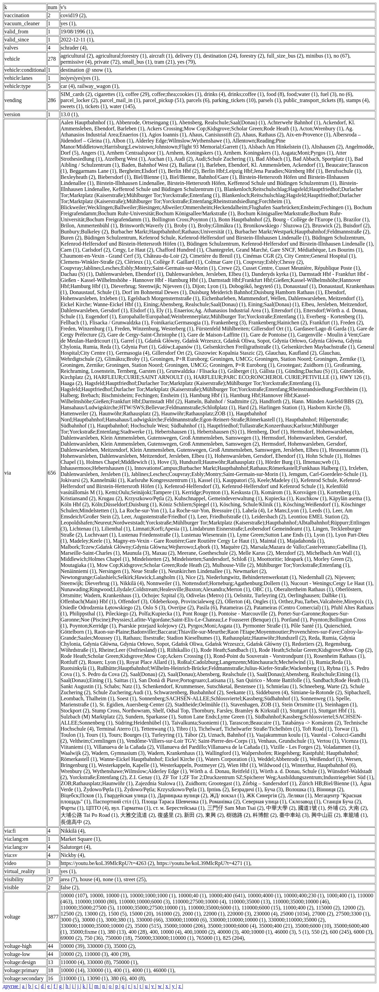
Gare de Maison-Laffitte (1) (217, 335)
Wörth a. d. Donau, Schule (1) (292, 771)
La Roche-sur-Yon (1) (142, 510)
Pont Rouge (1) (199, 613)
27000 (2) (322, 914)
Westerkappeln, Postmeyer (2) (191, 765)
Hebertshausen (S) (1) (220, 432)
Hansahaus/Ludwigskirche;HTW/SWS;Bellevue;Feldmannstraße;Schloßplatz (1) (148, 407)
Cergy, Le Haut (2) (133, 250)
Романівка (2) (224, 801)
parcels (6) (197, 100)
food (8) (275, 94)
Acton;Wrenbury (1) (321, 128)
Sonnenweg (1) (317, 698)
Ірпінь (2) (218, 789)
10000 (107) (74, 895)
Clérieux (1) (137, 262)
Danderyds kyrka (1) (274, 274)
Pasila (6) (206, 607)
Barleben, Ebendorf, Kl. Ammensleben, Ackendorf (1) (264, 165)
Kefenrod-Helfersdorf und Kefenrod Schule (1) (272, 486)
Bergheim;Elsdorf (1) (142, 171)
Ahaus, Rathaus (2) (262, 134)
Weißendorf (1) (325, 759)
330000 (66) (149, 920)
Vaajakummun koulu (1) (282, 735)
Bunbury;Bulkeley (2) (84, 231)
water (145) (121, 106)
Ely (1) (163, 310)
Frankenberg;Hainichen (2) (277, 322)
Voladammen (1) (341, 747)
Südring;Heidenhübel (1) (142, 723)
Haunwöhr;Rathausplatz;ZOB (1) (197, 413)
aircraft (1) (160, 56)
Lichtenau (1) (84, 529)
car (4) (68, 86)
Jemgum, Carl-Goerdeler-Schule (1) (327, 474)
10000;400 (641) (227, 895)
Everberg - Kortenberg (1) (334, 316)
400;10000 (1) (256, 932)
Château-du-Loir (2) (165, 256)
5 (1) (303, 932)
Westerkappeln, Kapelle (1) (127, 765)
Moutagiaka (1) (77, 565)
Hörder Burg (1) (282, 462)
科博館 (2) (265, 815)
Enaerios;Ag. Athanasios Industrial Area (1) (221, 310)
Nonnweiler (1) (162, 583)
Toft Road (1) (316, 729)
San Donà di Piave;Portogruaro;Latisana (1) (186, 680)
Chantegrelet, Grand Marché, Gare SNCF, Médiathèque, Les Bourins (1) (284, 250)
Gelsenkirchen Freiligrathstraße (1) (241, 347)
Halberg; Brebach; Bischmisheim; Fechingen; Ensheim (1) (124, 395)
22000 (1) (214, 914)
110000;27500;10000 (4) (199, 901)
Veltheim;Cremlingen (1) (96, 741)
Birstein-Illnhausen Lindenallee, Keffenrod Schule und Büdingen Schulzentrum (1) (209, 186)
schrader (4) (74, 48)
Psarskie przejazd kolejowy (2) (152, 626)
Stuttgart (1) (302, 710)
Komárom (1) (275, 492)
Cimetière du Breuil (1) (215, 256)
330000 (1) (99, 970)
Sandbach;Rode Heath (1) (340, 680)
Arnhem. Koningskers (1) (251, 153)
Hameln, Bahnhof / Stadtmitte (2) (220, 401)
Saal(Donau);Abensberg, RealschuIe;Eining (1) (307, 674)
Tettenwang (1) (157, 729)
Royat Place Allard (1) (150, 662)
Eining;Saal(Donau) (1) (273, 304)
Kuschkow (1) (311, 498)
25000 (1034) (295, 914)
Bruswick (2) (326, 225)
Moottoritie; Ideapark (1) (284, 559)
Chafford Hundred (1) (179, 250)
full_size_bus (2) (285, 56)
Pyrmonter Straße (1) (265, 626)
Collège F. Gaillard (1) (177, 262)
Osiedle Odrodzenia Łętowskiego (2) (100, 607)
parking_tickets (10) (233, 100)
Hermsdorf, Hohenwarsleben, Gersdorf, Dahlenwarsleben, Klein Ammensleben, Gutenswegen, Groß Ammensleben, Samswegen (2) (204, 441)
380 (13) (116, 932)
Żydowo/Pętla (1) (102, 789)
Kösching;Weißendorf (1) (311, 504)
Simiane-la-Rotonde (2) (316, 692)
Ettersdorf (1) (286, 310)
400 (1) (121, 970)
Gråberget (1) (242, 371)
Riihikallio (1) (182, 650)
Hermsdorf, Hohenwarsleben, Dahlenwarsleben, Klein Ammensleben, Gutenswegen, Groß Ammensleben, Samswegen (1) (207, 435)
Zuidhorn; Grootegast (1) (213, 783)
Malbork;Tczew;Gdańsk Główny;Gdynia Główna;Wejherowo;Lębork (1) (139, 547)
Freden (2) (351, 322)
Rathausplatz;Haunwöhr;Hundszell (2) (264, 638)
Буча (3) (273, 789)
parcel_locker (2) (79, 100)
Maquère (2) (234, 547)
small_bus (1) (137, 62)
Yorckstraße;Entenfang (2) (97, 777)
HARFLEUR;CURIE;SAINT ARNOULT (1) (142, 377)
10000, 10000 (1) (108, 895)
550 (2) (319, 932)
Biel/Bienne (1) (150, 177)
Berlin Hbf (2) (183, 171)
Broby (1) (184, 225)
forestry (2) (252, 56)
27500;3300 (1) (352, 914)
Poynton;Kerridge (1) (92, 626)
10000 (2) (71, 954)
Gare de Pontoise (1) (272, 335)
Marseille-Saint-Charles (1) (90, 553)
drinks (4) (214, 94)
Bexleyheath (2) (78, 177)
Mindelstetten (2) (150, 559)
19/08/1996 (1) (77, 31)
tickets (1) (96, 106)
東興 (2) (214, 815)
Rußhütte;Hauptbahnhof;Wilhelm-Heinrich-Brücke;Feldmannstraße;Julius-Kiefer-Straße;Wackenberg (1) (210, 668)
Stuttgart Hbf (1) (336, 710)
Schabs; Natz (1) (122, 686)
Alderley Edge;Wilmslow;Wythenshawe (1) (182, 140)
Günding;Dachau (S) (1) (311, 371)
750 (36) (93, 938)
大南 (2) (357, 808)
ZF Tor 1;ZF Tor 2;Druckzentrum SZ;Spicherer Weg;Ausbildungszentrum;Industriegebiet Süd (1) (268, 777)
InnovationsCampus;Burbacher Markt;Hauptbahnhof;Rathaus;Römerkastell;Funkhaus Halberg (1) (240, 468)
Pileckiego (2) (120, 613)
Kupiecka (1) (279, 498)
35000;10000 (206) (184, 926)
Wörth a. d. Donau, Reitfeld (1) (223, 771)
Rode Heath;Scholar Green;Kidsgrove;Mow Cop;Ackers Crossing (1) (136, 656)
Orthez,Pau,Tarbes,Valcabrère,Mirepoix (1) (325, 601)
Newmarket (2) (249, 571)
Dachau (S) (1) (77, 274)
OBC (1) (262, 589)
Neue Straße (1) (148, 571)
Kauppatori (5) (239, 480)
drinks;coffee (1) (246, 94)
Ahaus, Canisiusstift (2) (214, 134)
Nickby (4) (72, 855)
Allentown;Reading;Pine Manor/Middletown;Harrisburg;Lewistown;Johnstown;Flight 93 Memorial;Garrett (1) (173, 144)
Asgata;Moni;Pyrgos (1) (307, 153)
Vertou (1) (328, 741)
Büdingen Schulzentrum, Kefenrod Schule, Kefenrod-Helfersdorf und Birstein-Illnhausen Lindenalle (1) (196, 238)
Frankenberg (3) (228, 322)
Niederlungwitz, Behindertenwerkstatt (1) (251, 577)
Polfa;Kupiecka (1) (159, 613)
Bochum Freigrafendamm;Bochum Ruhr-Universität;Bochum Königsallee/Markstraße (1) (216, 210)
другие (11, 986)
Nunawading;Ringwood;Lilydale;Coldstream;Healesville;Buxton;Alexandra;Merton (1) (155, 589)
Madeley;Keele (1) (89, 541)
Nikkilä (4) (132, 583)
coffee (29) (137, 94)
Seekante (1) (239, 692)
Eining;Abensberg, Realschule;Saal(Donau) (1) (194, 304)
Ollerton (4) (237, 601)
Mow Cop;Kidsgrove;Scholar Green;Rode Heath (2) (153, 565)
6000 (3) (363, 932)
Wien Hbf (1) (241, 765)
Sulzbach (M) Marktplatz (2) (92, 716)
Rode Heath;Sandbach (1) (228, 650)
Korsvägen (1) (308, 492)
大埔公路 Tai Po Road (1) (89, 815)
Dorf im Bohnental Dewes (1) (154, 292)
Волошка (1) (299, 789)
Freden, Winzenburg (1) (86, 328)
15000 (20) (141, 914)
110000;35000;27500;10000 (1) (151, 907)
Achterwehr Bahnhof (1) (293, 122)
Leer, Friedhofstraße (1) (223, 516)
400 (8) (137, 978)
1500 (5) (117, 914)
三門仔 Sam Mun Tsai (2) (235, 808)
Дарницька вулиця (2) (182, 795)
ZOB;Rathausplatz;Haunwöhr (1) (97, 783)
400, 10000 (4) (166, 932)
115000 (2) (328, 907)
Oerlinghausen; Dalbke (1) (316, 595)
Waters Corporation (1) (230, 759)
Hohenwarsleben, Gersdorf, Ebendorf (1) (259, 456)
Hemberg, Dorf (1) (267, 432)
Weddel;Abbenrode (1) (282, 759)
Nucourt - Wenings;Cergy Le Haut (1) (331, 583)
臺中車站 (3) (294, 815)
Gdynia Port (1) (138, 347)
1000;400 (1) (340, 895)
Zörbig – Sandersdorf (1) (269, 783)
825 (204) (233, 938)
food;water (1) (302, 94)
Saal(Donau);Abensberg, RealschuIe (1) (210, 674)
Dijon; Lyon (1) (209, 286)
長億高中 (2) (75, 822)
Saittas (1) (125, 680)
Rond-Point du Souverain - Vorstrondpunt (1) (262, 656)
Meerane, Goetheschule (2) (206, 553)
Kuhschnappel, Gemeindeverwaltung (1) (218, 498)
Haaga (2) (71, 383)
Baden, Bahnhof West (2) (148, 165)
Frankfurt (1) (324, 322)
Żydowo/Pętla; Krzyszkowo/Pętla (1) (164, 789)
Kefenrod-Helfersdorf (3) (191, 486)
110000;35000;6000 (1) (213, 907)
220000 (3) (239, 914)
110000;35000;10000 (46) (301, 901)
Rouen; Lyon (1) (106, 662)
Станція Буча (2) (342, 801)
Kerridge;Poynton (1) (205, 492)
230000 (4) (266, 914)
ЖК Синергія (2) (266, 795)
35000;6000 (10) (313, 926)
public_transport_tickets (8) (313, 100)
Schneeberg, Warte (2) (323, 686)
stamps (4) (357, 100)
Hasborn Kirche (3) (328, 407)
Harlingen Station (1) (282, 407)
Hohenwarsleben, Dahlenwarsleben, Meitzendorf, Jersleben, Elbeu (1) (136, 456)
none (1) (112, 879)
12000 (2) (353, 907)
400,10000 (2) (199, 932)
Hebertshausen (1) (174, 432)
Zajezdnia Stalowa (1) (159, 783)
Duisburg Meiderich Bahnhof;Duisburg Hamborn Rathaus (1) (255, 292)
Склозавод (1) (304, 801)
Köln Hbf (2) (75, 504)
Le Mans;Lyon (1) (286, 510)
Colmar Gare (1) (222, 262)
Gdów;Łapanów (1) (179, 347)
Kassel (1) (209, 480)
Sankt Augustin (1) (81, 686)
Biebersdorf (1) (114, 177)
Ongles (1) (264, 601)
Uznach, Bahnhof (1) (230, 735)
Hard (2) (247, 407)
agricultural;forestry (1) (121, 56)
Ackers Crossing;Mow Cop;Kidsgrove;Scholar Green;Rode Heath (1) (222, 128)
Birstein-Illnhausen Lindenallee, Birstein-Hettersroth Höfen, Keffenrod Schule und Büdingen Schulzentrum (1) (216, 183)
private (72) (107, 62)
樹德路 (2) (238, 815)
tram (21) (164, 62)
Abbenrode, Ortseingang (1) (146, 122)
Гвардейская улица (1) (129, 795)
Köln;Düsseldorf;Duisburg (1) (123, 504)
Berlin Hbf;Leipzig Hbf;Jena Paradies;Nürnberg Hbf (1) (261, 171)
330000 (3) (99, 946)
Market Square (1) (80, 839)
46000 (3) (285, 932)
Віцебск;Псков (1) (81, 795)
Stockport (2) (75, 710)
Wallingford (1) (222, 753)
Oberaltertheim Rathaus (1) (303, 589)
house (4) (90, 879)
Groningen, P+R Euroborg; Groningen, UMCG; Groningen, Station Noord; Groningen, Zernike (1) (257, 359)
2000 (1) (191, 914)
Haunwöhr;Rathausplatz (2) (128, 413)
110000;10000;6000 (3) (144, 901)
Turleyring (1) (167, 735)
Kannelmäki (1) (107, 480)
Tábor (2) (195, 735)
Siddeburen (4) (272, 692)
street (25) (135, 879)
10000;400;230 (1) (304, 895)
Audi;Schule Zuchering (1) (224, 159)
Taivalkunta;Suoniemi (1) (199, 723)
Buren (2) (71, 238)
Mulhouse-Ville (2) (233, 565)
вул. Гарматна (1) (130, 808)
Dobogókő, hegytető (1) (254, 286)
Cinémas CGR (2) (262, 256)
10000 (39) (73, 946)
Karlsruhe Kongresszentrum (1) (161, 480)
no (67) (341, 56)
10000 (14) (73, 970)
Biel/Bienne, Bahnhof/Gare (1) (203, 177)
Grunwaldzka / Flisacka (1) (195, 371)
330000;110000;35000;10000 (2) (96, 926)
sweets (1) (72, 106)
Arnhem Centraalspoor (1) (134, 153)
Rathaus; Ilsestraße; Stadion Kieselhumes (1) (171, 638)
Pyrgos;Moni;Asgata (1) (214, 626)
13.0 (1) (69, 114)
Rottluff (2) (73, 662)
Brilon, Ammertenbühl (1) (89, 225)
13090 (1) (97, 978)
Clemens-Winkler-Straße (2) (91, 262)
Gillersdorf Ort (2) (172, 353)
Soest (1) (126, 698)
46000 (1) (163, 970)
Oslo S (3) (154, 607)
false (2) (69, 887)
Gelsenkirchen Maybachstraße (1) (317, 347)
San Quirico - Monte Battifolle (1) (273, 680)
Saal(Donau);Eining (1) (86, 680)
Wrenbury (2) (75, 771)
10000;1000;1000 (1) (153, 895)
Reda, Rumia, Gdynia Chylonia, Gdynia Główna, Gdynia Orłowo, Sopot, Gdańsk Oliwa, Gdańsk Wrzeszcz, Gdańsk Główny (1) (208, 641)
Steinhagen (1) (340, 704)
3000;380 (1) (119, 920)
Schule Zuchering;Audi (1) (122, 692)
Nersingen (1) (113, 571)
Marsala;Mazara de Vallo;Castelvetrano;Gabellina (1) (307, 547)
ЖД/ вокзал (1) (227, 795)
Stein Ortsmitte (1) (302, 704)
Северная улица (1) (264, 801)
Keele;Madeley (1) (277, 480)
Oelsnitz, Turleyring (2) (259, 595)
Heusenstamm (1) (348, 450)
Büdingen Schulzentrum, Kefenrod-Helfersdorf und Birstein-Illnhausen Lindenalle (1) (280, 244)
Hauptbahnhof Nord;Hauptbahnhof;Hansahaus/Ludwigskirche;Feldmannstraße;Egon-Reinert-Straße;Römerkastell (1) (172, 416)
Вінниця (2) (329, 789)
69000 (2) (71, 938)
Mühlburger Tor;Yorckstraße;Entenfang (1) (302, 565)
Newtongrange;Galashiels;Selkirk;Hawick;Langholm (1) (122, 577)
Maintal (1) (272, 541)
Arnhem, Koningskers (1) (193, 153)
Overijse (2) (181, 607)
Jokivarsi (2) (74, 480)
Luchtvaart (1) (100, 535)
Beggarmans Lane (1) (92, 171)
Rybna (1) (337, 668)
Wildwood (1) (273, 765)
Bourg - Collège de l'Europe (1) (307, 219)
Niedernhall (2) (315, 577)
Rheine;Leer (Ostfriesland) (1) (131, 650)
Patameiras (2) (235, 607)
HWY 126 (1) (354, 377)
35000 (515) (147, 926)
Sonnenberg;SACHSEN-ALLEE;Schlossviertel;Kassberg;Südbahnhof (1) (218, 698)
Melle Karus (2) (255, 553)
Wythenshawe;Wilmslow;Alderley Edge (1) (139, 771)
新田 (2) (193, 815)
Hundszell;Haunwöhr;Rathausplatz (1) (220, 462)
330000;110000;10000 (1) (237, 920)
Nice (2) (194, 577)
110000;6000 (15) (261, 907)
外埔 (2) (336, 808)
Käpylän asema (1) (349, 498)
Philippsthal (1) (86, 613)
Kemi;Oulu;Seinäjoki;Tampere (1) (142, 492)
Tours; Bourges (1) (128, 735)
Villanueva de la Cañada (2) (123, 747)
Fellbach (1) (74, 322)
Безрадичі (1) (246, 789)
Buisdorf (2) (356, 225)
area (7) (69, 879)
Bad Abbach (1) (273, 159)
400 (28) (137, 932)
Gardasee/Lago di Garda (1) (324, 328)
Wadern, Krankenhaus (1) (174, 753)
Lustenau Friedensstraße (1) (148, 535)
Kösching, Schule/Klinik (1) (250, 504)
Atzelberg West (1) (124, 159)
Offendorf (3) (132, 601)
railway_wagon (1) (97, 86)
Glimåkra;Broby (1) (126, 359)
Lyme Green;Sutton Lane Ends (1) (274, 535)
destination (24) (220, 56)
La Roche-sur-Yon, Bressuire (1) (204, 510)
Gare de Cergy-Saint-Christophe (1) (146, 335)
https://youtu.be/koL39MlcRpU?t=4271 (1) (203, 863)
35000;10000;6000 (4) (232, 926)
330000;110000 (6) (186, 920)
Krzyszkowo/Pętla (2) (148, 498)
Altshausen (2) (327, 147)
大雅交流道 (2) (137, 815)
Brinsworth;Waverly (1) (145, 225)
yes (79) (186, 62)
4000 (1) (141, 970)
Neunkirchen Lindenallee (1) (199, 571)
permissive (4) (76, 62)
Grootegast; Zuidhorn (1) (304, 365)
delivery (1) (187, 56)
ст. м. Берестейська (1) (178, 808)
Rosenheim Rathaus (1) (339, 656)
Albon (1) (122, 140)
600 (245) (340, 932)
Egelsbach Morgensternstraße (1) (163, 298)
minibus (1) (318, 56)
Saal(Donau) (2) (147, 674)
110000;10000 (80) (95, 901)
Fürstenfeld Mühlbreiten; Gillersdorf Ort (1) (243, 328)
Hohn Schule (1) (323, 456)
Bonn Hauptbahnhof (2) (244, 219)
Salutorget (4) (75, 847)
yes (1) (68, 23)
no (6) (345, 94)
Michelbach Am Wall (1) (333, 553)
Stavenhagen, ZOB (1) (254, 704)
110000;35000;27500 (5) (87, 907)
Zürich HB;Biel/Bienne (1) (328, 783)
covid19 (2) (73, 15)
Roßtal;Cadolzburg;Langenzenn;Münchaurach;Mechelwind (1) (245, 662)
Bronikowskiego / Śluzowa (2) (276, 225)
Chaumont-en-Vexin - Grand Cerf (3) (101, 256)
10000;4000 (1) (264, 895)
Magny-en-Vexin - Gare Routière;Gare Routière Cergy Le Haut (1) (185, 541)
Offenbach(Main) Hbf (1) (88, 601)
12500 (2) (71, 914)
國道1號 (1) (311, 808)
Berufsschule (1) (343, 171)
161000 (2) (168, 914)
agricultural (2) (77, 56)
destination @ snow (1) (86, 70)
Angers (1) (92, 153)
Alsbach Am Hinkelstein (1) (278, 147)
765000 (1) (208, 938)
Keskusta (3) (244, 492)
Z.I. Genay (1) (144, 777)
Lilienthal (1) (115, 529)
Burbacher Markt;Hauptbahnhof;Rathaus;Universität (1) (171, 231)
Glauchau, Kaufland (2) (290, 353)
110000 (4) (72, 962)
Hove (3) (167, 462)
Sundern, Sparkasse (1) (150, 716)
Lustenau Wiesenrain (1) (207, 535)
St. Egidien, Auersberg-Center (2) (135, 704)
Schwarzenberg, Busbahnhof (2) (188, 692)
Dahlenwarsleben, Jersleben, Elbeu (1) (207, 274)
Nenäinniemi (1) (78, 571)
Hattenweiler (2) (78, 413)
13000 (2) (94, 914)
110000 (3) (96, 954)
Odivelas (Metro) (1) (208, 595)
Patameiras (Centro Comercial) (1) (291, 607)
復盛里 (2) (170, 815)
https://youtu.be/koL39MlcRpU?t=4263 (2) (107, 863)
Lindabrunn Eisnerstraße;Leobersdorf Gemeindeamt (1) (250, 529)
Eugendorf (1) (101, 316)
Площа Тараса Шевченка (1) (173, 801)
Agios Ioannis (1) (167, 134)
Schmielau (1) (281, 686)
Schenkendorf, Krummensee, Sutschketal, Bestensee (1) (203, 686)
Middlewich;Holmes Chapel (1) (95, 559)
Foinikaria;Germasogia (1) (179, 322)
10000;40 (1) (192, 895)
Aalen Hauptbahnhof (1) (87, 122)
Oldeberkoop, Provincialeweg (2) (186, 601)
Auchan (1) (160, 159)
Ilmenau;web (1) (321, 462)
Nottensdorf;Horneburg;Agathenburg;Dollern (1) (235, 583)
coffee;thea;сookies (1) (176, 94)
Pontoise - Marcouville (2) (246, 613)
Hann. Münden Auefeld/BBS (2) (327, 401)
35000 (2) (124, 946)
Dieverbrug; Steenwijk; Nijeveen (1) (150, 286)
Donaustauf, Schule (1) (94, 292)
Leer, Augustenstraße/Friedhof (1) (158, 516)
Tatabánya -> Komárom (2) (311, 723)
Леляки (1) (299, 795)
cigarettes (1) (109, 94)
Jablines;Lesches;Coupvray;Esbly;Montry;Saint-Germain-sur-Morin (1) (208, 474)
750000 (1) (125, 962)
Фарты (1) (72, 808)
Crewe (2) (229, 268)
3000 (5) (70, 920)
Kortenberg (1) (343, 492)
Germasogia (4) (132, 353)
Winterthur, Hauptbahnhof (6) (323, 765)
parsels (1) (269, 100)
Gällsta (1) (270, 371)
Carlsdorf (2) (96, 250)
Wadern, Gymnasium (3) (118, 753)
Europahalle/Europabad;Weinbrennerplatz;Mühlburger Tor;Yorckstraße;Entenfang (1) (211, 316)
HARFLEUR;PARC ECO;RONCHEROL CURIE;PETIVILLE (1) (265, 377)
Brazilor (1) (356, 219)
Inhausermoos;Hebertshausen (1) (96, 468)
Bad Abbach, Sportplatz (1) (322, 159)
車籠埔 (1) (355, 815)
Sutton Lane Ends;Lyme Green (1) (215, 716)
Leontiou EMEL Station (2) (318, 516)
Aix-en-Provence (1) (308, 134)
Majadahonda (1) (305, 541)
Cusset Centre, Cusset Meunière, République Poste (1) (301, 268)
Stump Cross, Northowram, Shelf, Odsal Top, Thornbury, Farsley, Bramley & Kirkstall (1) (189, 710)
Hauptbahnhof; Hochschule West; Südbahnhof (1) (150, 425)
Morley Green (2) (333, 559)
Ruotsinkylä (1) (77, 668)
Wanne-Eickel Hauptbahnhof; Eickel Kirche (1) (150, 759)
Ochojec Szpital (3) (163, 595)
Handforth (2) (274, 401)
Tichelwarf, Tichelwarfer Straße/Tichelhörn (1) (248, 729)
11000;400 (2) (298, 907)
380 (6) (118, 978)
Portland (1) (294, 619)
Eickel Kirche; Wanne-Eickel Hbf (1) (101, 304)
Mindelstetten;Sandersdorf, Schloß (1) (213, 559)
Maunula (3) (135, 553)
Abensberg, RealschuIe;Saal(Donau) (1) (222, 122)
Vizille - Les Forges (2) (295, 747)
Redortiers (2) (307, 644)
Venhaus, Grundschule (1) (286, 741)
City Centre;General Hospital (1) (319, 256)
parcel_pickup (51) (163, 100)
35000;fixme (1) (86, 932)
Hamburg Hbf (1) (208, 395)
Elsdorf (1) (142, 310)
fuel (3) (328, 94)
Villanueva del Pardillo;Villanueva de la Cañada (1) (211, 747)
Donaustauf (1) (299, 286)
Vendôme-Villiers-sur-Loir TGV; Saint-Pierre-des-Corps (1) (190, 741)
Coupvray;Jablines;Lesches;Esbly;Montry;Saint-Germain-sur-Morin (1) (138, 268)
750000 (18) (118, 938)
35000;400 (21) (275, 926)
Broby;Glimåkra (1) (219, 225)
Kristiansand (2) (78, 498)
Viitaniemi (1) (76, 747)
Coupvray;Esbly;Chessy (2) (273, 262)
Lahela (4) (253, 510)
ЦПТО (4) (97, 808)
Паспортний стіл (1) (116, 801)
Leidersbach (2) (268, 516)
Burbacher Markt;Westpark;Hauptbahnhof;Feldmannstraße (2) (301, 231)
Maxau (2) (163, 553)
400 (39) (119, 954)
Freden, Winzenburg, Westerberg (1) (154, 328)
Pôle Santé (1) (306, 626)
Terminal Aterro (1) (117, 729)
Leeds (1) (319, 510)
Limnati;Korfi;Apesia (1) (160, 529)
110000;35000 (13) (249, 901)
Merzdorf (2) (290, 553)
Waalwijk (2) (75, 753)
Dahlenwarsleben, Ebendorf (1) (129, 274)
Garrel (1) (131, 341)
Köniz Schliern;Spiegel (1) (188, 504)
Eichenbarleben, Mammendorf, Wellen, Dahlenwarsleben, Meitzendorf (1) (282, 298)
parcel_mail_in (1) (120, 100)
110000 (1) (72, 978)
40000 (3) (228, 932)
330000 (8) (99, 962)
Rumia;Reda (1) (333, 662)
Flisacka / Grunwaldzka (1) (118, 322)
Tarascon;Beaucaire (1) (254, 723)
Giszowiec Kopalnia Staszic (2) (228, 353)
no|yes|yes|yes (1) (79, 78)
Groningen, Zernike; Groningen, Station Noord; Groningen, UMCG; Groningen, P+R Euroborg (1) (167, 365)
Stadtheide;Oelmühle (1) (201, 704)
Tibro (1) (186, 729)
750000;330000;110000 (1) (164, 938)
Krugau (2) (110, 498)
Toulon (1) (72, 735)
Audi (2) (183, 159)
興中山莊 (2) (326, 815)
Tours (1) (96, 735)
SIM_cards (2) (76, 94)
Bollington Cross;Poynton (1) (184, 219)
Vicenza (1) (353, 741)
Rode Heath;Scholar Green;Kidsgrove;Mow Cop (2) (315, 650)
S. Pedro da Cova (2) (104, 674)
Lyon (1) (323, 535)
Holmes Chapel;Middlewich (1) (120, 462)
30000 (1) (92, 920)
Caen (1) (70, 250)
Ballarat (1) (191, 165)
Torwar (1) (345, 729)
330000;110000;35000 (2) (296, 920)
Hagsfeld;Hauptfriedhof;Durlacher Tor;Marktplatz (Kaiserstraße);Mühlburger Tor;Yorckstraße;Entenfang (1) (202, 383)
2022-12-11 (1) (77, 39)
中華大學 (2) (280, 808)
